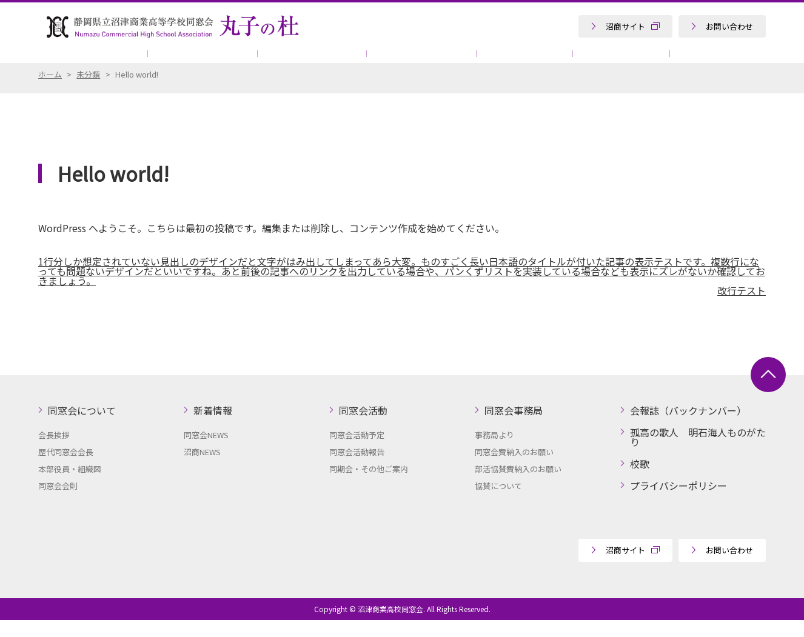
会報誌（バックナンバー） (688, 427)
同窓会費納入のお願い (514, 469)
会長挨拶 (54, 452)
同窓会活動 (281, 61)
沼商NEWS (202, 469)
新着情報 (189, 61)
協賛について (551, 61)
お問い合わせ (729, 26)
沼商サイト (625, 26)
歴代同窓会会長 (65, 469)
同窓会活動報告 (356, 469)
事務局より (494, 452)
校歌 (639, 480)
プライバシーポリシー (678, 502)
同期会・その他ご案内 (368, 486)
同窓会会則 (58, 503)
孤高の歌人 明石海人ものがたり (681, 61)
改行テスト (741, 307)
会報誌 (472, 61)
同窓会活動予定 (356, 452)
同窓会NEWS (206, 452)
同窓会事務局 (380, 61)
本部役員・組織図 (69, 486)
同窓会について (88, 61)
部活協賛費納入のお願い (518, 486)
